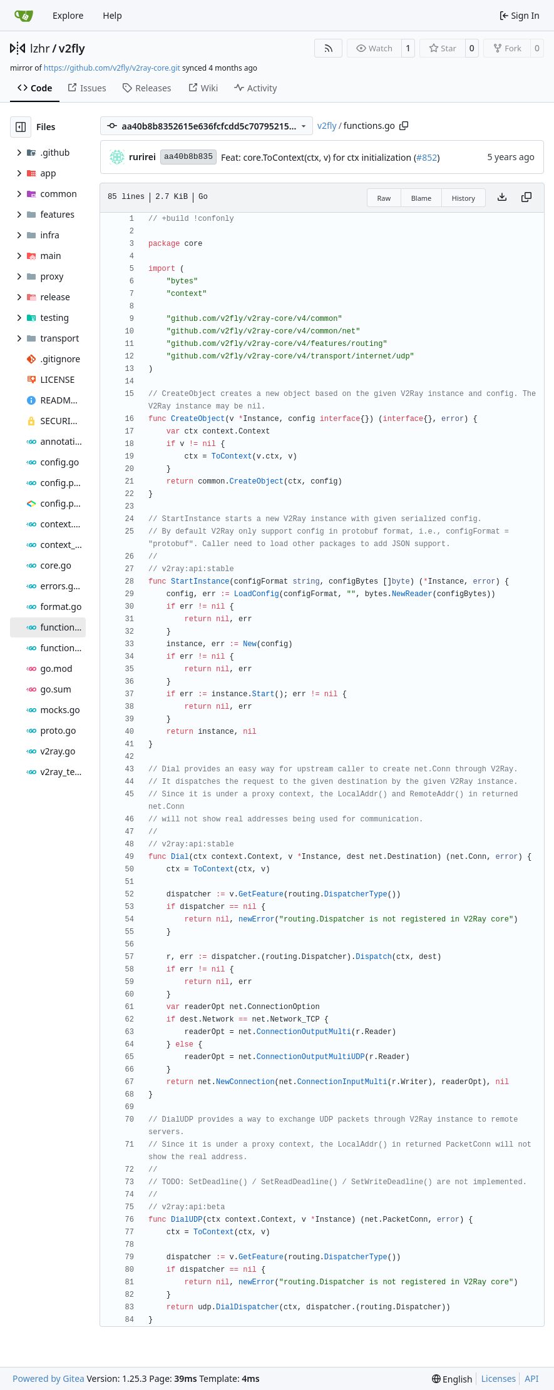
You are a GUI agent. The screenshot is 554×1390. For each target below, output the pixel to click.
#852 (426, 157)
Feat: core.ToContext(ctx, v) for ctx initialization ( (318, 157)
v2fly (72, 48)
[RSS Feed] (328, 48)
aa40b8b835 (188, 156)
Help (112, 15)
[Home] (23, 15)
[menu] (452, 1379)
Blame (421, 198)
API (531, 1378)
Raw (384, 198)
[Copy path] (403, 125)
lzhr (40, 48)
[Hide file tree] (20, 127)
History (463, 198)
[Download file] (502, 197)
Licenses (498, 1378)
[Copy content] (526, 197)
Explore (68, 15)
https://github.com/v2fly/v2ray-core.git (112, 68)
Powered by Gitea (49, 1378)
